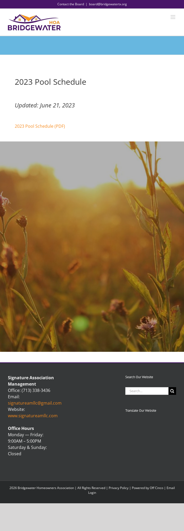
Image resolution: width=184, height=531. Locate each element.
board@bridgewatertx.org (108, 4)
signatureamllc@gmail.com (35, 403)
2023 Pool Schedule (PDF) (40, 126)
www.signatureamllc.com (33, 416)
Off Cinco (156, 488)
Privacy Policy (118, 488)
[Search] (172, 391)
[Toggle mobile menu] (173, 17)
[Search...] (146, 391)
